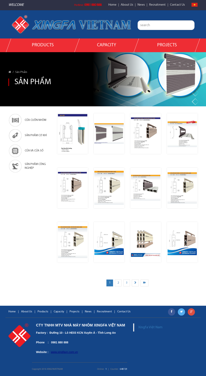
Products (43, 45)
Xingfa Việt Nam (150, 327)
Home (112, 4)
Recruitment (157, 4)
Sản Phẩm (21, 72)
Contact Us (177, 4)
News (141, 4)
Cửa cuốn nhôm (27, 120)
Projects (167, 45)
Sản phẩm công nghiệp (27, 166)
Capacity (106, 45)
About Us (127, 4)
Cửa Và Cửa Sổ (25, 151)
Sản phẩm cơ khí (27, 135)
